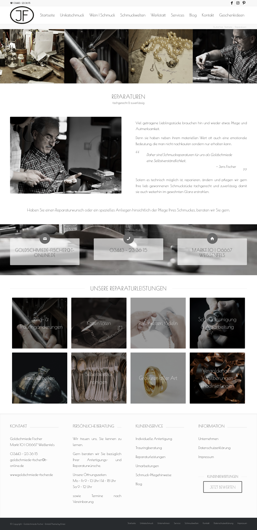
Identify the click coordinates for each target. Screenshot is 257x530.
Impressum (206, 457)
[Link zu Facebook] (232, 3)
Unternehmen (208, 439)
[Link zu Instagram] (238, 3)
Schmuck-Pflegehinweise (153, 475)
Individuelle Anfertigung (154, 439)
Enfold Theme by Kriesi (55, 524)
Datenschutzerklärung (214, 448)
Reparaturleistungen (150, 457)
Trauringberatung (149, 448)
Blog (139, 484)
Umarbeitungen (147, 466)
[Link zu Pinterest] (244, 3)
